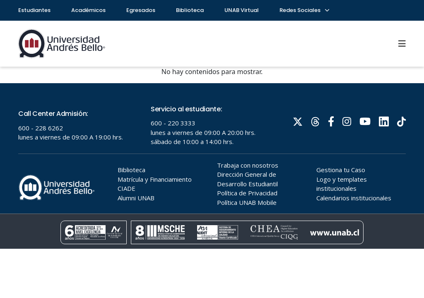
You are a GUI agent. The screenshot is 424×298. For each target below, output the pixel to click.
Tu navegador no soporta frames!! (212, 166)
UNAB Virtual (241, 10)
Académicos (88, 10)
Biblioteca (190, 10)
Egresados (140, 10)
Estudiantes (34, 10)
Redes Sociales (303, 10)
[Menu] (402, 43)
